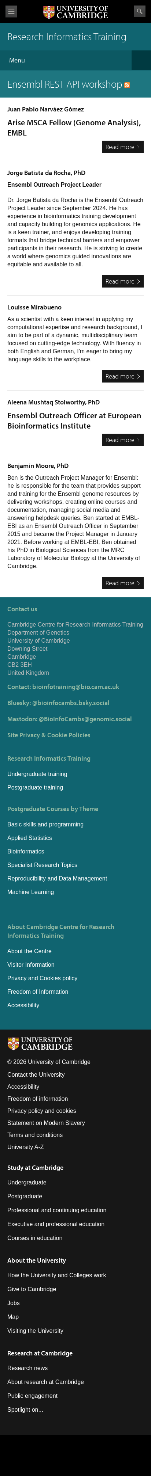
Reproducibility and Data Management (57, 878)
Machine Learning (30, 892)
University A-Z (25, 1147)
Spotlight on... (25, 1410)
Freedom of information (37, 1099)
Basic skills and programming (45, 824)
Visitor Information (31, 965)
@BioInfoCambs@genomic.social (85, 719)
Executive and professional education (55, 1224)
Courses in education (34, 1238)
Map (13, 1317)
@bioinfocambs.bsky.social (71, 703)
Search (140, 11)
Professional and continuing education (56, 1210)
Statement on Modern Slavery (46, 1123)
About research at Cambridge (45, 1382)
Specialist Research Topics (42, 865)
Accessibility (23, 1005)
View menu (11, 11)
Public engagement (32, 1396)
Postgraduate (24, 1196)
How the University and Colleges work (56, 1275)
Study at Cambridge (35, 1167)
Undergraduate (27, 1182)
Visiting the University (35, 1331)
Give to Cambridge (31, 1289)
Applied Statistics (29, 838)
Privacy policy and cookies (41, 1111)
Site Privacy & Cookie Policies (49, 735)
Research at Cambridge (40, 1353)
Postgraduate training (35, 787)
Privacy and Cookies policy (42, 978)
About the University (36, 1260)
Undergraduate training (37, 774)
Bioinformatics (25, 851)
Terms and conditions (35, 1135)
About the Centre (29, 951)
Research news (27, 1368)
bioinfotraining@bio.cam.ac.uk (75, 686)
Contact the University (36, 1075)
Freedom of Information (37, 992)
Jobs (13, 1303)
